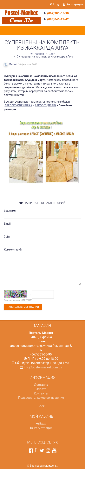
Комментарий (13, 249)
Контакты (41, 393)
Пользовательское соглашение (41, 397)
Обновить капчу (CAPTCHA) (18, 300)
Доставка (41, 385)
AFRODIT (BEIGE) (45, 105)
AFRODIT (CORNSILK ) (18, 105)
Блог (41, 406)
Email (7, 223)
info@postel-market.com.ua (43, 367)
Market (13, 64)
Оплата (41, 389)
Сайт (7, 236)
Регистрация (73, 4)
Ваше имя (10, 210)
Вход (54, 4)
